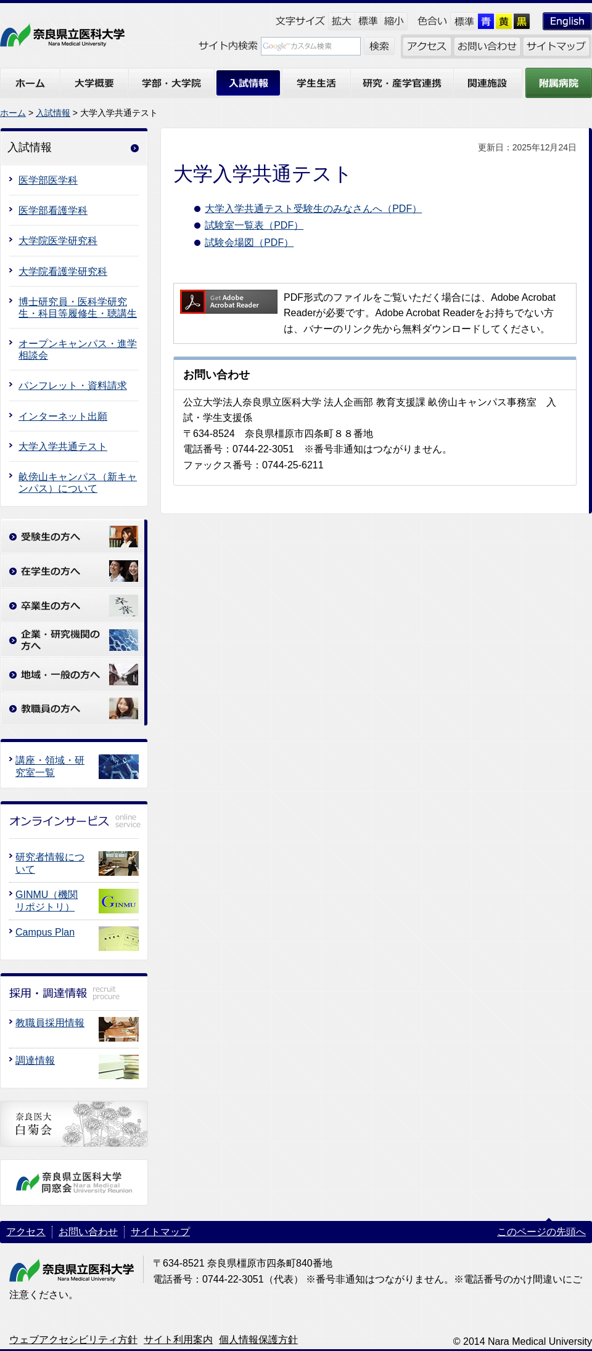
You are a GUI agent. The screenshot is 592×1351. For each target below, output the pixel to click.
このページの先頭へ (541, 1232)
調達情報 (35, 1060)
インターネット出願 (62, 416)
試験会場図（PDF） (249, 242)
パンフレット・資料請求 (72, 385)
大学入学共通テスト (62, 446)
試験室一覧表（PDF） (254, 225)
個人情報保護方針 (258, 1339)
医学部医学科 (48, 180)
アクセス (26, 1232)
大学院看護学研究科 (62, 271)
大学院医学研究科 (57, 240)
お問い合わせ (88, 1232)
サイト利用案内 (178, 1339)
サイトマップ (160, 1232)
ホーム (13, 113)
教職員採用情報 (49, 1023)
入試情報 (53, 113)
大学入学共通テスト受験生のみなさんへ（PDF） (313, 208)
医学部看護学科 (53, 210)
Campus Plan (45, 932)
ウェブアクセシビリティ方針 (73, 1339)
